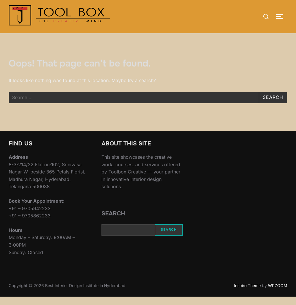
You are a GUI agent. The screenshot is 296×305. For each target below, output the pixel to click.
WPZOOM (277, 293)
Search (113, 221)
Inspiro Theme (247, 293)
